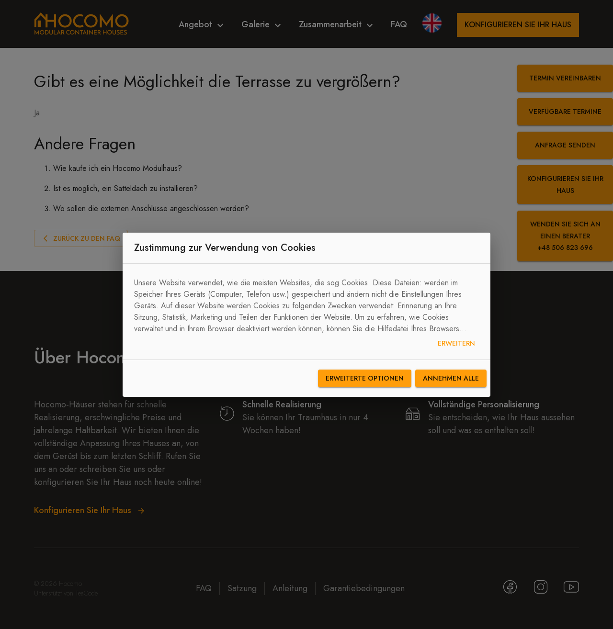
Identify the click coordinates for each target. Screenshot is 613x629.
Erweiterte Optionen (364, 378)
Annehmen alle (451, 378)
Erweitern (456, 343)
